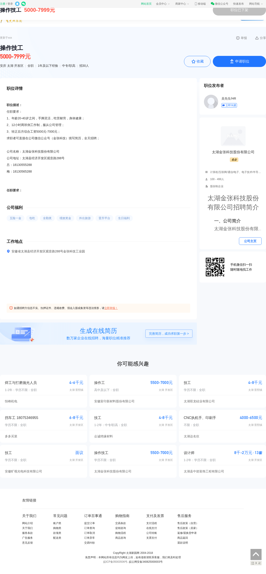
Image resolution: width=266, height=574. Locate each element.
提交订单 (89, 523)
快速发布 (238, 3)
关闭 (256, 563)
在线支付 (151, 528)
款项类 (57, 533)
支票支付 (151, 537)
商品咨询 (120, 537)
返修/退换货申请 (187, 533)
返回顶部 (256, 554)
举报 (241, 38)
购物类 (57, 528)
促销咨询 (120, 528)
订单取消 (89, 533)
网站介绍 (27, 523)
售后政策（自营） (188, 523)
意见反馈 (27, 542)
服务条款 (27, 533)
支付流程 (151, 523)
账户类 (57, 523)
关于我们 (27, 528)
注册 (2, 3)
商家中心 (182, 3)
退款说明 (182, 542)
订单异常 (89, 537)
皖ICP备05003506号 (115, 561)
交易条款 (120, 523)
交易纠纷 (89, 542)
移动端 (200, 3)
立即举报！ (111, 308)
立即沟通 (229, 105)
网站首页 (146, 3)
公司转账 (151, 533)
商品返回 (182, 537)
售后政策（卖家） (188, 528)
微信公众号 (219, 3)
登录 (10, 3)
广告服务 (27, 537)
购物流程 (120, 533)
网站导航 (256, 3)
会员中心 (163, 3)
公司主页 (250, 241)
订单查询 (89, 528)
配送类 (57, 537)
